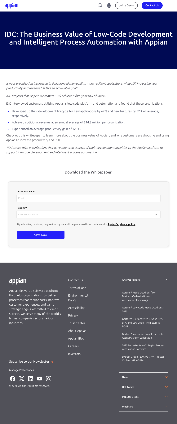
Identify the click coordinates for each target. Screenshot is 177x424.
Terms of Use (77, 288)
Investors (74, 354)
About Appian (77, 331)
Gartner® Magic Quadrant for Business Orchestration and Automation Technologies (139, 296)
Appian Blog (76, 338)
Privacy (73, 315)
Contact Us (75, 280)
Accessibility (76, 308)
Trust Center (76, 323)
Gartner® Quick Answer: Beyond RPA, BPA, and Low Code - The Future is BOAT (142, 322)
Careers (73, 346)
